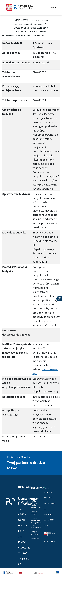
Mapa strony (35, 575)
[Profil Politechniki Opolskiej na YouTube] (52, 562)
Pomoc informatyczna (36, 519)
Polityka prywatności (36, 565)
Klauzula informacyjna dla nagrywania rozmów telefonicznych (36, 547)
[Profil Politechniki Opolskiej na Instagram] (49, 562)
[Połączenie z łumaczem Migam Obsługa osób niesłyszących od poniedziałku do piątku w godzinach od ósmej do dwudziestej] (45, 491)
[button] (52, 7)
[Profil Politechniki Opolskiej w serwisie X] (54, 562)
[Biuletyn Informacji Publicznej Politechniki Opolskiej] (49, 554)
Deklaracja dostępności (27, 23)
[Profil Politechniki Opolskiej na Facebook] (45, 562)
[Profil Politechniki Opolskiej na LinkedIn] (47, 562)
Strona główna (37, 20)
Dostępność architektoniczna (31, 27)
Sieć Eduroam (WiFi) (36, 507)
